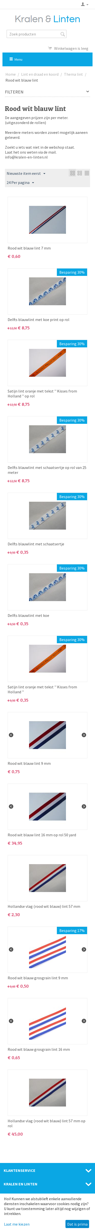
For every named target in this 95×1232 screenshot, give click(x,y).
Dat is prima (77, 1224)
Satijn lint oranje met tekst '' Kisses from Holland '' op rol (42, 393)
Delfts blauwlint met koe (28, 615)
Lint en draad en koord (40, 74)
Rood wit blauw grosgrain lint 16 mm (39, 1049)
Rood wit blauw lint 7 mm (29, 248)
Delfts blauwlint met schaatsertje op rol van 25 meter (47, 470)
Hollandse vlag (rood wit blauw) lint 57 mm (44, 906)
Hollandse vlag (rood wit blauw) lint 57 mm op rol (46, 1123)
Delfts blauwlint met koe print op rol (38, 319)
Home (10, 74)
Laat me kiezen (17, 1224)
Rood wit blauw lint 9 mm (29, 763)
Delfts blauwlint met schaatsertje (36, 543)
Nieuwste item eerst (26, 173)
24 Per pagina (20, 182)
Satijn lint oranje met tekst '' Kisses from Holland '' (42, 689)
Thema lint (73, 74)
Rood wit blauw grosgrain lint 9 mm (38, 977)
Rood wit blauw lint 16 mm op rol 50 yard (42, 834)
